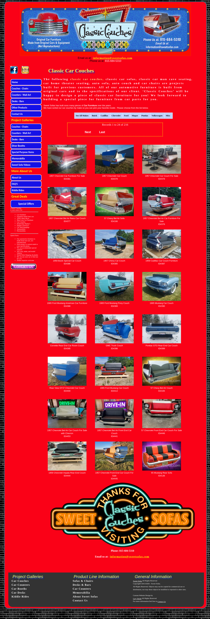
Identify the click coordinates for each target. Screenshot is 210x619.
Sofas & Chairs (83, 581)
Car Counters (21, 584)
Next (88, 132)
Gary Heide (137, 599)
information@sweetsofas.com (112, 58)
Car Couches (20, 581)
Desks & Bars (82, 584)
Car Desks (18, 592)
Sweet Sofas (137, 581)
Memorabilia (81, 592)
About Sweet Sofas (85, 596)
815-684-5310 (113, 61)
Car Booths (19, 588)
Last (102, 132)
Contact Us (80, 600)
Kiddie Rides (20, 596)
